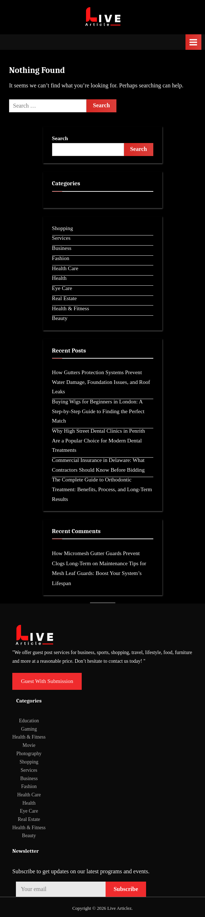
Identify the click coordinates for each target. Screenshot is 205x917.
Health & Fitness (70, 308)
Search (60, 138)
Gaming (29, 729)
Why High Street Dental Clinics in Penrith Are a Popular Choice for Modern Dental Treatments (98, 440)
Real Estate (64, 298)
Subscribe (126, 889)
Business (62, 248)
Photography (28, 753)
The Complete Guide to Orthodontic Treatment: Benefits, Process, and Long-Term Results (102, 489)
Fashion (60, 258)
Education (29, 720)
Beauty (60, 318)
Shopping (62, 228)
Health (59, 278)
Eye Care (62, 288)
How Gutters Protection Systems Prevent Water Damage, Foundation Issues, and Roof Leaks (101, 381)
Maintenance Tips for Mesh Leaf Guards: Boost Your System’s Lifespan (99, 573)
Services (61, 238)
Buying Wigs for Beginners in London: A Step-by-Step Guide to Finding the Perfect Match (98, 411)
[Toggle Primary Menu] (193, 42)
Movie (28, 745)
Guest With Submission (47, 681)
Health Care (65, 268)
